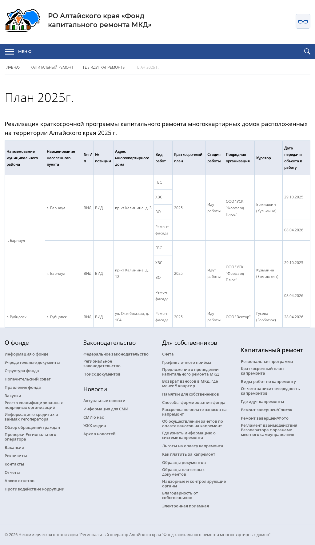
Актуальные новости (104, 400)
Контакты (14, 464)
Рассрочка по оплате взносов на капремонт (194, 411)
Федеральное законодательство (116, 354)
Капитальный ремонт (51, 67)
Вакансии (14, 447)
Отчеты (12, 472)
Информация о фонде (26, 354)
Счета (168, 354)
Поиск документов (102, 374)
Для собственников (189, 342)
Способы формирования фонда (193, 402)
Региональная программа (267, 361)
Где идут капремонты (104, 67)
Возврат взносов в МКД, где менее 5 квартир (190, 383)
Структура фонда (22, 370)
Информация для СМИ (105, 408)
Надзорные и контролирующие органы (194, 483)
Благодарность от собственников (180, 495)
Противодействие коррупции (35, 488)
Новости (95, 389)
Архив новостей (99, 433)
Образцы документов (184, 462)
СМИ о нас (93, 417)
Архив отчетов (19, 480)
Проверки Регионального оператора (30, 436)
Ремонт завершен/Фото (265, 418)
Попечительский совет (28, 378)
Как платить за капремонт (188, 454)
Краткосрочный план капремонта (262, 370)
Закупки (13, 395)
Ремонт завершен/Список (266, 409)
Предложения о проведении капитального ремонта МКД (190, 371)
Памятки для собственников (190, 394)
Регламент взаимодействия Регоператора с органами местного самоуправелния (269, 430)
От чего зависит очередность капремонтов (270, 390)
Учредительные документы (32, 362)
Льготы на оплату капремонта (192, 445)
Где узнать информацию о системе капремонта (189, 435)
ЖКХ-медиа (94, 425)
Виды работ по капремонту (268, 381)
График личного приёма (186, 362)
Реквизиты (16, 455)
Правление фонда (23, 387)
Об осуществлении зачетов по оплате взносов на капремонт (192, 423)
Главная (13, 67)
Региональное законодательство (102, 363)
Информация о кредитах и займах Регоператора (31, 416)
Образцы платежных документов (183, 471)
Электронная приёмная (185, 505)
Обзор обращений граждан (32, 427)
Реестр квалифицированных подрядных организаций (34, 404)
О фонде (17, 342)
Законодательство (109, 342)
